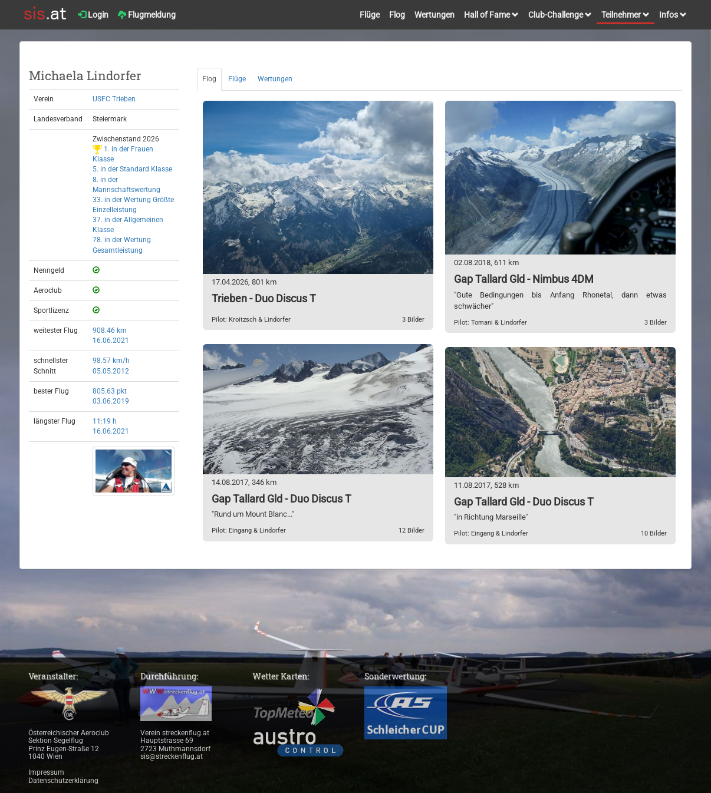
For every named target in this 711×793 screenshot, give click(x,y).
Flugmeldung (147, 14)
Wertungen (434, 14)
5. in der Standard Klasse (132, 169)
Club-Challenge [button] (560, 14)
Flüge (370, 14)
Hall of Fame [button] (491, 14)
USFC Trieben (114, 99)
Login (93, 14)
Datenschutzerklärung (63, 781)
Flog (397, 14)
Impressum (46, 772)
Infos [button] (673, 14)
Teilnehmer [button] (625, 14)
